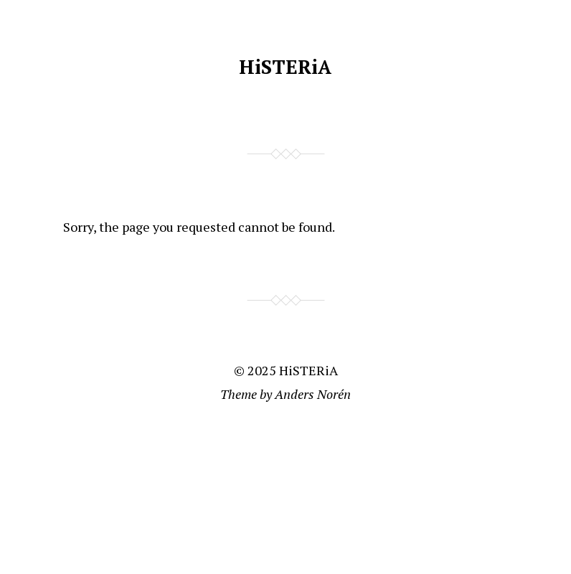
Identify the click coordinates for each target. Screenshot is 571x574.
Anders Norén (313, 394)
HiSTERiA (285, 67)
